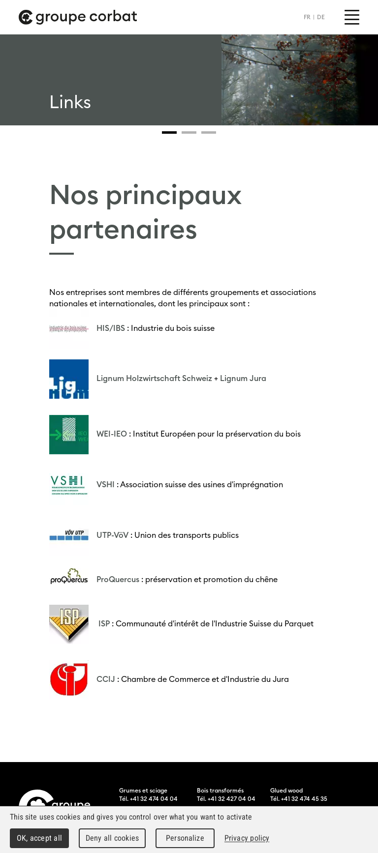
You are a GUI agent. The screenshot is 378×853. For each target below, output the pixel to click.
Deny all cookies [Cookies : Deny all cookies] (112, 838)
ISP (103, 623)
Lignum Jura (243, 378)
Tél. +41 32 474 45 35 (298, 798)
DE (321, 17)
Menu (352, 17)
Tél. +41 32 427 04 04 (226, 798)
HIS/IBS (110, 328)
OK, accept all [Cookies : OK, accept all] (39, 838)
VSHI (105, 484)
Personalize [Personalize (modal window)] (185, 838)
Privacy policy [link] (246, 838)
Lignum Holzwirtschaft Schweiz (154, 378)
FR (307, 17)
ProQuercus (117, 579)
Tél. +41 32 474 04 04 (148, 798)
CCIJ (105, 679)
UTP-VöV (112, 535)
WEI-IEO (111, 434)
